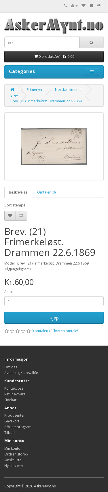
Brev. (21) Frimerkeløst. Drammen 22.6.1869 (46, 101)
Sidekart (11, 399)
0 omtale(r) (41, 330)
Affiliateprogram (17, 426)
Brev (14, 95)
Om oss (10, 367)
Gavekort (11, 421)
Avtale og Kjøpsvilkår (21, 372)
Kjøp (54, 318)
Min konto (12, 448)
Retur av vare (15, 394)
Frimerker (35, 89)
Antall (9, 291)
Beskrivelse (18, 192)
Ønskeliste (12, 459)
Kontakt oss (13, 388)
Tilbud (9, 432)
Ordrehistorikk (16, 454)
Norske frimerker (69, 89)
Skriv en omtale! (65, 330)
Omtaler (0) (46, 192)
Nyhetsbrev (13, 465)
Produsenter (14, 415)
